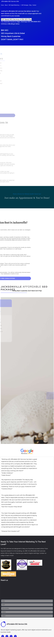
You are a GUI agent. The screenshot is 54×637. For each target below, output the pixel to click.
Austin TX (27, 629)
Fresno (10, 621)
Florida (3, 625)
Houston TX (15, 629)
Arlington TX (8, 629)
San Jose (41, 621)
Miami (14, 625)
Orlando (18, 625)
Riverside (14, 621)
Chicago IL (3, 633)
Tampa (23, 625)
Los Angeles (4, 621)
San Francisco (35, 621)
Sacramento (21, 621)
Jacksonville (8, 625)
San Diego (28, 621)
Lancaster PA (17, 633)
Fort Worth (34, 629)
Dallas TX (21, 629)
